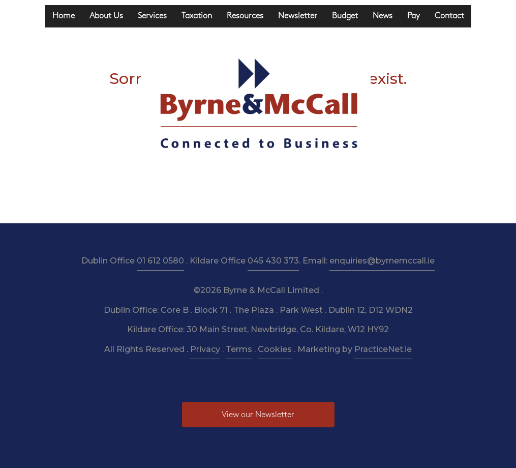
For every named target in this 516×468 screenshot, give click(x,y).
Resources (245, 16)
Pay (413, 16)
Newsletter (297, 16)
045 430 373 (273, 261)
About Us (106, 16)
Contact (449, 16)
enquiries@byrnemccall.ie (382, 261)
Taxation (196, 16)
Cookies (275, 349)
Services (152, 16)
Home (63, 16)
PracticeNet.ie (383, 349)
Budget (345, 16)
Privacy (205, 349)
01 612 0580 (160, 261)
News (382, 16)
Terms (239, 349)
